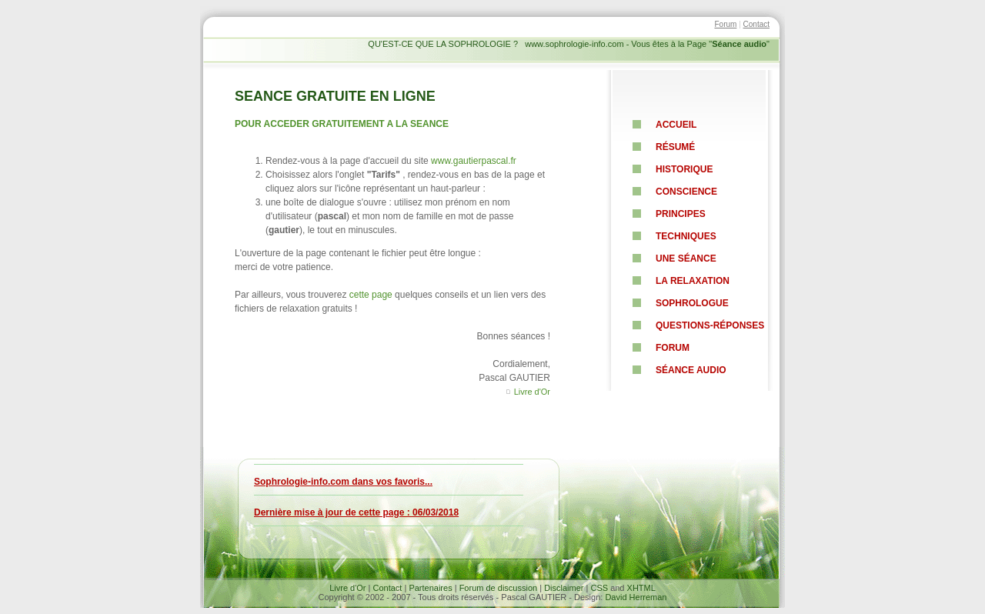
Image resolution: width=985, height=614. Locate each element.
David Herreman (635, 597)
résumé (675, 147)
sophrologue (692, 303)
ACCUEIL (676, 124)
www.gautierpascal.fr (473, 160)
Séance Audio (691, 370)
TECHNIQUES (686, 236)
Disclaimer (563, 587)
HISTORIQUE (684, 169)
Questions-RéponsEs (710, 325)
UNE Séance (686, 258)
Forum (725, 24)
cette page (370, 294)
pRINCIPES (681, 214)
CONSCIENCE (686, 191)
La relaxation (693, 280)
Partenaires (430, 587)
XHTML (641, 587)
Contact (756, 24)
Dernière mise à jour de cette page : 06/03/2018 (356, 512)
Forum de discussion (498, 587)
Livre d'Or (532, 391)
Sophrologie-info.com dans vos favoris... (343, 481)
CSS (599, 587)
